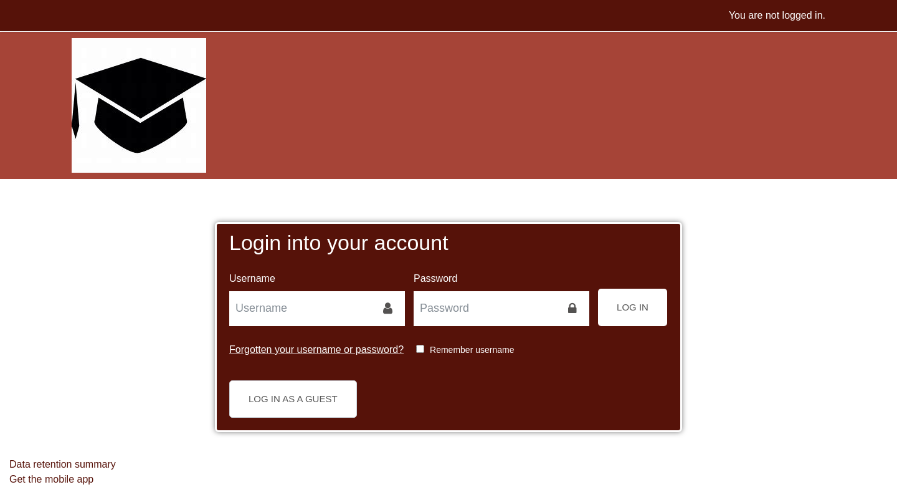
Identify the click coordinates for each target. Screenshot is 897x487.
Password (435, 278)
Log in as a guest (293, 398)
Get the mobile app (51, 479)
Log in (632, 307)
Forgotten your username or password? (316, 349)
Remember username (472, 350)
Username (252, 278)
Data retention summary (62, 464)
